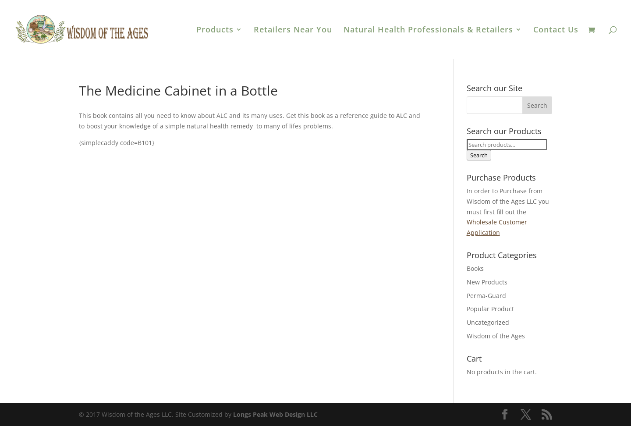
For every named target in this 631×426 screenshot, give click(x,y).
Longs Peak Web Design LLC (275, 414)
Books (475, 268)
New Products (487, 282)
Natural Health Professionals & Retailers (428, 30)
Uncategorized (488, 322)
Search (479, 155)
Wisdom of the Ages (496, 336)
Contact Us (555, 30)
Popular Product (490, 309)
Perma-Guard (486, 295)
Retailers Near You (293, 30)
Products (215, 30)
